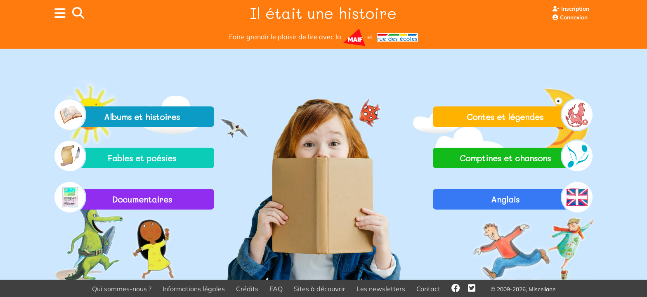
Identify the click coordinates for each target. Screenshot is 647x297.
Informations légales (194, 289)
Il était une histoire (323, 13)
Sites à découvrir (319, 289)
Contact (428, 289)
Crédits (247, 289)
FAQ (276, 289)
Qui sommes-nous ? (121, 289)
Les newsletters (381, 289)
